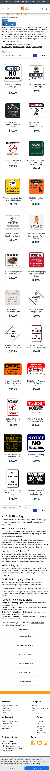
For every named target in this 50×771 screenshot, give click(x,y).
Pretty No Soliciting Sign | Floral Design (13, 235)
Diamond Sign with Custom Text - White (12, 346)
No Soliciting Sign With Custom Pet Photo (13, 273)
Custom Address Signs (25, 645)
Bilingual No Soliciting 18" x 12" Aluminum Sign (12, 492)
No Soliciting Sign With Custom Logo (36, 85)
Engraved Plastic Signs (10, 706)
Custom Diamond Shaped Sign (36, 311)
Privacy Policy (35, 764)
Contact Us (41, 726)
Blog (33, 710)
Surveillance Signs (25, 682)
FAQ (38, 724)
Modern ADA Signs (25, 672)
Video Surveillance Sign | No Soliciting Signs (12, 199)
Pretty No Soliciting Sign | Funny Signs (13, 311)
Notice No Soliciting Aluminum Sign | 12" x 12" (13, 86)
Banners (4, 713)
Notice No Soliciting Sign (36, 456)
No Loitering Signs (25, 636)
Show (27, 507)
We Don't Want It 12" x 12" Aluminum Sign (13, 456)
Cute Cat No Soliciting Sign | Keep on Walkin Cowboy (36, 236)
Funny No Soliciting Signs (22, 45)
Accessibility (41, 733)
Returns (40, 728)
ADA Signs (5, 708)
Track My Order (7, 728)
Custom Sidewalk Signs (25, 663)
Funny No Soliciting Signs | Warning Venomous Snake (36, 124)
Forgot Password (8, 724)
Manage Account (7, 726)
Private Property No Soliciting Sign (13, 161)
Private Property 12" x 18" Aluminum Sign (36, 420)
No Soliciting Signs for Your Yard (13, 47)
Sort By (5, 56)
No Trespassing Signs (34, 47)
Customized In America (40, 708)
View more (6, 52)
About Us (35, 706)
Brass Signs (6, 710)
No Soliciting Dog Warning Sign (36, 199)
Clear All (5, 20)
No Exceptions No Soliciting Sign (13, 420)
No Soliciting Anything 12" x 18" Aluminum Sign (36, 383)
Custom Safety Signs (25, 654)
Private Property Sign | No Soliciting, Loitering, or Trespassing (36, 162)
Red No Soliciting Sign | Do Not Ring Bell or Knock (36, 274)
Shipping (40, 721)
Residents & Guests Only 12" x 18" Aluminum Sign (36, 492)
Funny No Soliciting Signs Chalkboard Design (13, 124)
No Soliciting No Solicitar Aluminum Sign (36, 346)
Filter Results (8, 24)
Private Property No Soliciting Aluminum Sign (13, 383)
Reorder (40, 730)
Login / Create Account (10, 721)
